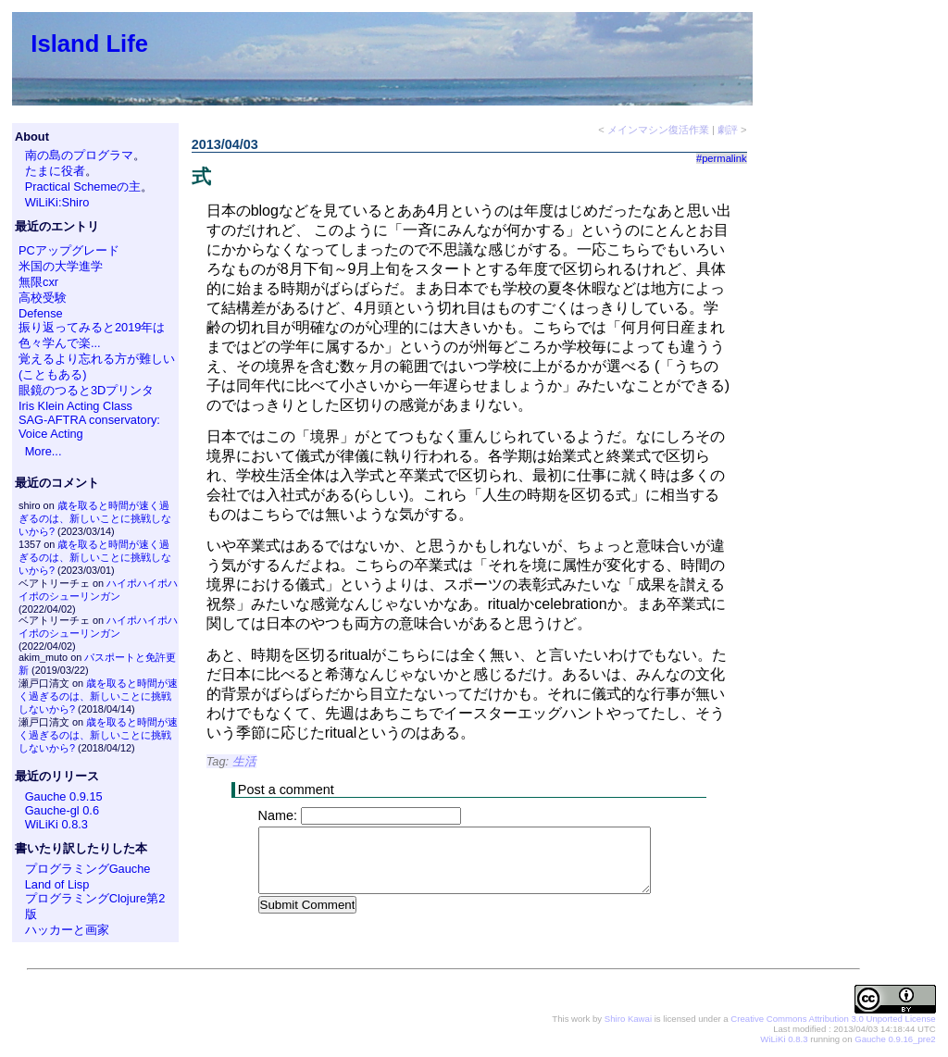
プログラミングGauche (88, 869)
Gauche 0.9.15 (64, 796)
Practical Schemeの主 (83, 186)
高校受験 (43, 298)
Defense (41, 313)
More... (43, 451)
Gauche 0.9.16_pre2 (894, 1040)
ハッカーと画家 (67, 930)
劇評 (727, 129)
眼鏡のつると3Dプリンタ (86, 390)
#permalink (721, 158)
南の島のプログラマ (79, 155)
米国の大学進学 (61, 266)
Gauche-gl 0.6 (62, 810)
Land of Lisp (57, 884)
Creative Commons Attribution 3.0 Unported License (832, 1019)
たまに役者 (55, 171)
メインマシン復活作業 (658, 129)
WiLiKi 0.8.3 (56, 824)
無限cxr (38, 282)
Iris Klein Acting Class (75, 406)
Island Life (89, 43)
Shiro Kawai (628, 1019)
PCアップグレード (69, 250)
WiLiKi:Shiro (57, 202)
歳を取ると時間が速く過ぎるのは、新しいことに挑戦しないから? (95, 518)
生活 (244, 761)
